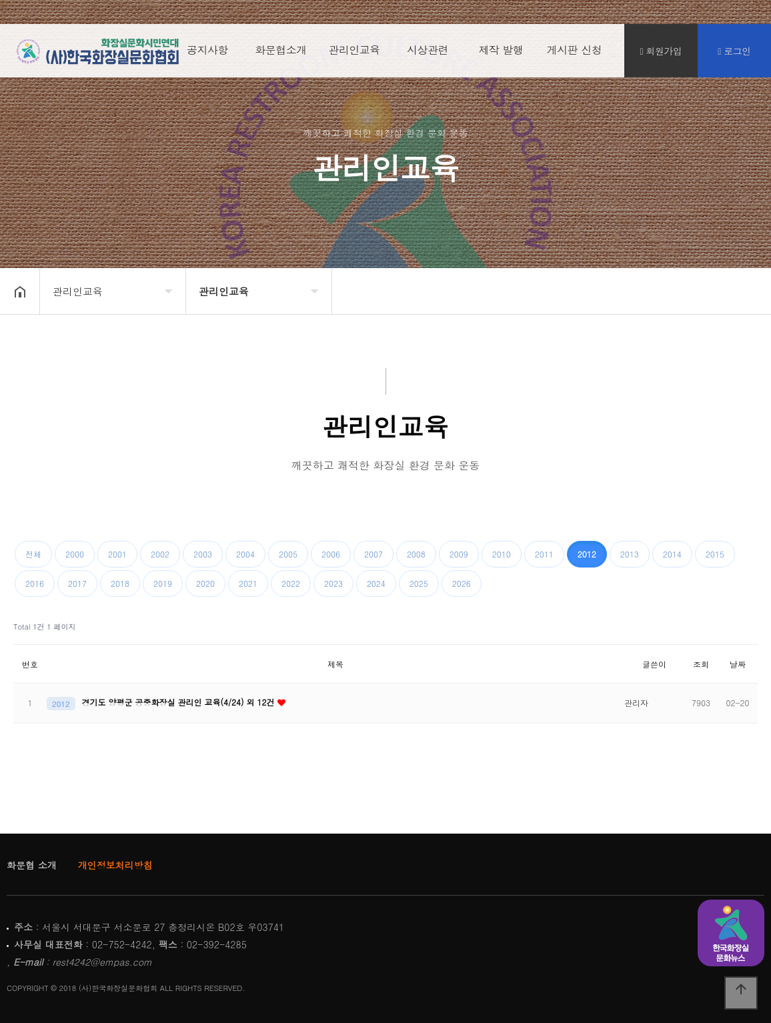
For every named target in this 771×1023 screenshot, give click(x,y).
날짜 (738, 664)
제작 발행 (501, 52)
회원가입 (661, 54)
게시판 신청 (574, 52)
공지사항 (207, 52)
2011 (544, 554)
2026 (461, 583)
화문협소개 (281, 52)
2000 (74, 554)
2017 (77, 583)
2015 (715, 554)
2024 (376, 583)
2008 (416, 554)
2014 (672, 554)
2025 (419, 583)
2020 (205, 583)
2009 (459, 554)
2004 (245, 554)
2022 (290, 583)
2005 (288, 554)
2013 (629, 554)
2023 (333, 583)
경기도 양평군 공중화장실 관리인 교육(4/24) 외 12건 (179, 702)
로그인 (734, 54)
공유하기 (740, 290)
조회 (701, 664)
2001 (117, 554)
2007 (373, 554)
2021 (248, 583)
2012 (587, 554)
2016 (34, 583)
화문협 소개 (32, 865)
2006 (330, 554)
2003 (202, 554)
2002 (160, 554)
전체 (33, 554)
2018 (120, 583)
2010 (501, 554)
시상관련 (427, 52)
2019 (162, 583)
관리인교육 (354, 52)
